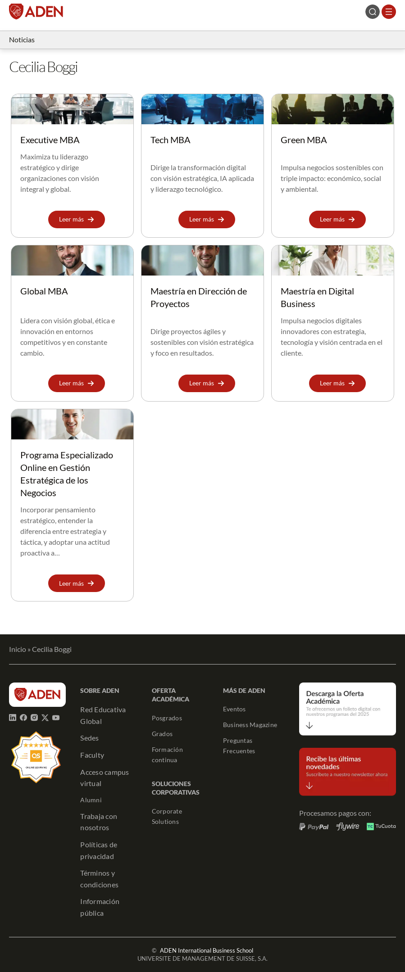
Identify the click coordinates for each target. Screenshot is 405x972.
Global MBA (44, 290)
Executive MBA (50, 139)
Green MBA (304, 139)
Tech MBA (170, 139)
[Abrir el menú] (389, 12)
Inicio (17, 649)
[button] (76, 219)
